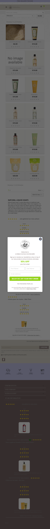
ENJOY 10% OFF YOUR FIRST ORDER (25, 279)
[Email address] (25, 274)
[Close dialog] (40, 239)
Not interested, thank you (25, 284)
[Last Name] (32, 269)
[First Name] (17, 269)
